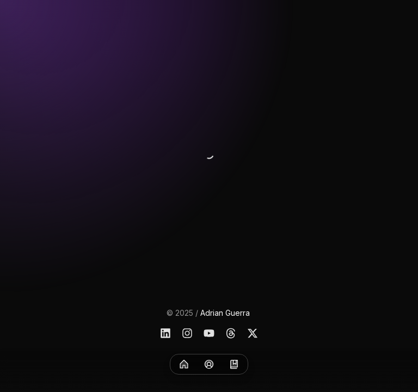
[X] (252, 333)
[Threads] (230, 333)
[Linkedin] (165, 333)
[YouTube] (209, 333)
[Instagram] (187, 333)
